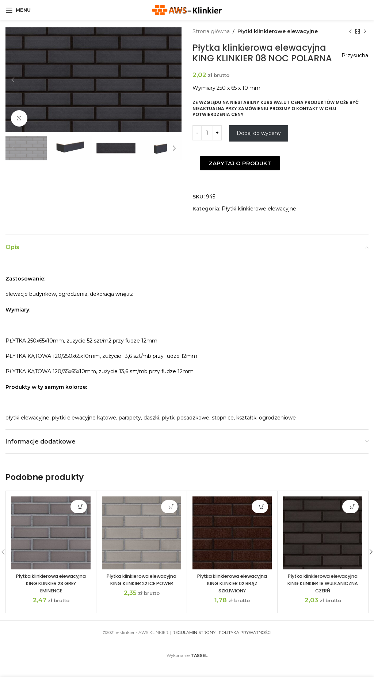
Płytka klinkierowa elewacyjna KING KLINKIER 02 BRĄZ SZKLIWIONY (232, 593)
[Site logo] (187, 9)
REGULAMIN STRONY (193, 643)
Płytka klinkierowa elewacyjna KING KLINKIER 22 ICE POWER (141, 593)
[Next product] (365, 31)
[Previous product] (350, 31)
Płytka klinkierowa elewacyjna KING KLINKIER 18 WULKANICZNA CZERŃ (322, 593)
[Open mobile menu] (18, 10)
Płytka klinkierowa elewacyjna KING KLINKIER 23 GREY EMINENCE (51, 593)
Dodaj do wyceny (259, 143)
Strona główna (211, 31)
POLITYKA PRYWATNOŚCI (245, 643)
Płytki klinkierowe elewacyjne (277, 31)
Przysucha (351, 55)
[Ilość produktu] (207, 143)
